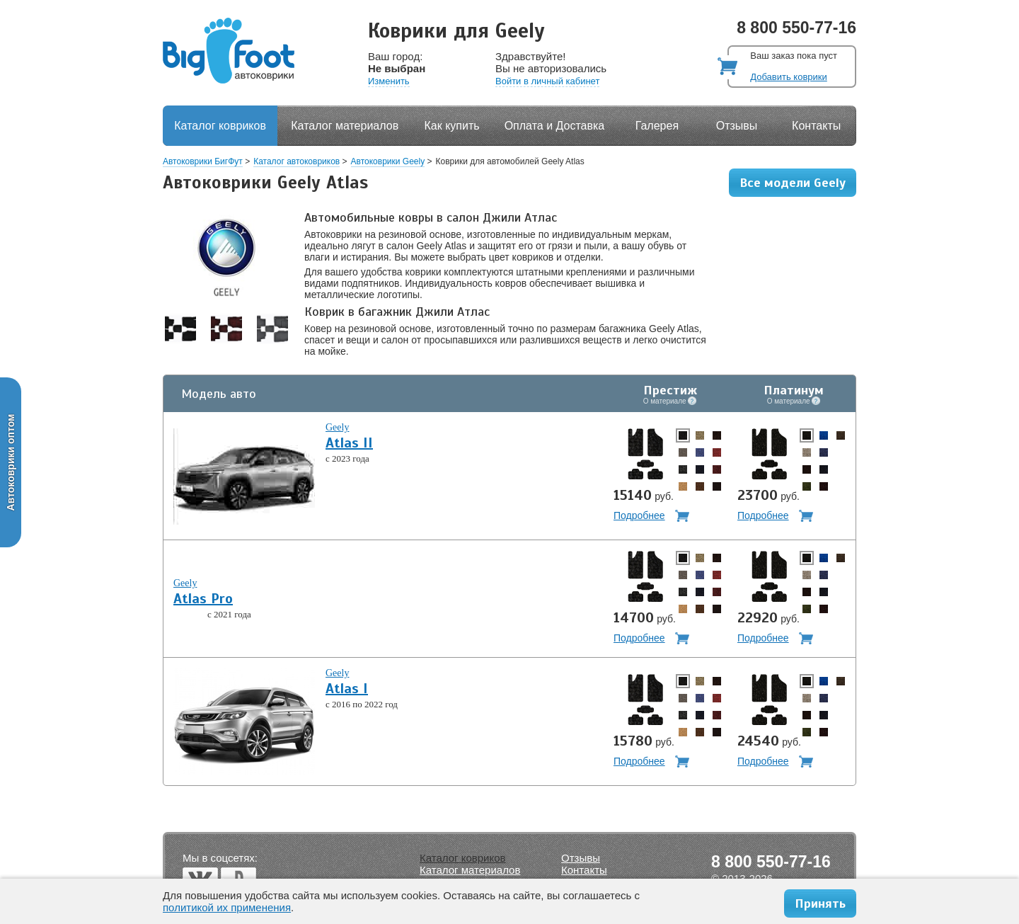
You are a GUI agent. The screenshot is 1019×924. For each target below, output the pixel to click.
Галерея (657, 126)
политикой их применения (227, 907)
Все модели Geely (792, 182)
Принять (820, 903)
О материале (670, 401)
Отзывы (737, 126)
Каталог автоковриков (296, 161)
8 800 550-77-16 (796, 27)
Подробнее (639, 515)
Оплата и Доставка (555, 126)
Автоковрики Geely (388, 161)
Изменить (389, 81)
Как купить (452, 126)
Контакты (816, 126)
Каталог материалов (344, 126)
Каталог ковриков (220, 126)
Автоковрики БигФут (203, 161)
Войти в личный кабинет (547, 81)
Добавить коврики (788, 77)
